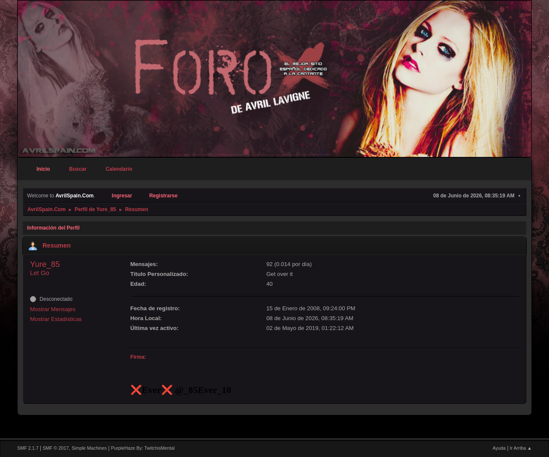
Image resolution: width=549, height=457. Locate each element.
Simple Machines (89, 448)
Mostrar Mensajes (52, 309)
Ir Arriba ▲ (521, 448)
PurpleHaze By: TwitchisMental (143, 448)
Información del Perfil (53, 228)
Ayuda (498, 448)
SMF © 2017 (56, 448)
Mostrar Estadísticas (56, 319)
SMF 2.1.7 (28, 448)
